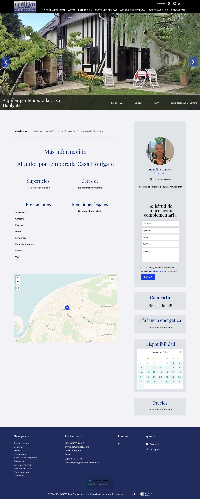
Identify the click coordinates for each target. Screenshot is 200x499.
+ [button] (18, 278)
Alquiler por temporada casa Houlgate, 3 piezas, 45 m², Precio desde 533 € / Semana (67, 131)
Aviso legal (82, 494)
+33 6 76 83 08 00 (162, 179)
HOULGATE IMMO (74, 443)
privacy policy (159, 271)
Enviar (148, 277)
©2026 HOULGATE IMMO (61, 494)
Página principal (21, 131)
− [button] (18, 282)
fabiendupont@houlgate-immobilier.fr (83, 462)
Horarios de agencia (99, 494)
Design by (145, 494)
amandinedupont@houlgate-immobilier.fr (162, 186)
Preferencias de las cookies (125, 494)
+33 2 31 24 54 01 (73, 459)
